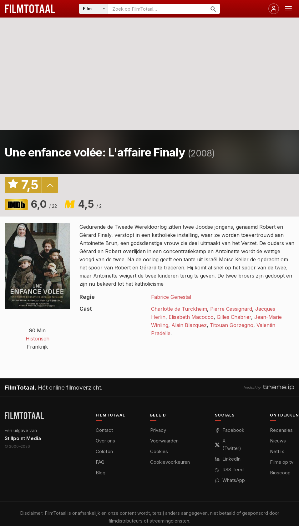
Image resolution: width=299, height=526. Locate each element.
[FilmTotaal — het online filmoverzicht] (24, 415)
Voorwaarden (164, 441)
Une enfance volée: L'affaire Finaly (95, 152)
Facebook (229, 430)
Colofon (104, 451)
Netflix (277, 451)
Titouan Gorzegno (231, 325)
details (50, 185)
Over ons (105, 441)
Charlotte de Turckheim (179, 309)
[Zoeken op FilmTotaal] (157, 9)
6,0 (44, 204)
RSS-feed (229, 469)
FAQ (100, 462)
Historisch (37, 338)
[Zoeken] (213, 9)
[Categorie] (93, 9)
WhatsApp (230, 480)
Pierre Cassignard (231, 309)
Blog (100, 473)
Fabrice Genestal (171, 297)
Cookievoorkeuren (170, 462)
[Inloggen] (273, 8)
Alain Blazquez (189, 325)
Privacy (158, 430)
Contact (104, 430)
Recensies (281, 430)
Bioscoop (280, 473)
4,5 (90, 204)
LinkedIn (228, 459)
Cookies (159, 451)
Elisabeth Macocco (191, 317)
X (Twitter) (228, 444)
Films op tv (281, 462)
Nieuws (278, 441)
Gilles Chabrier (234, 317)
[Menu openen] (288, 8)
